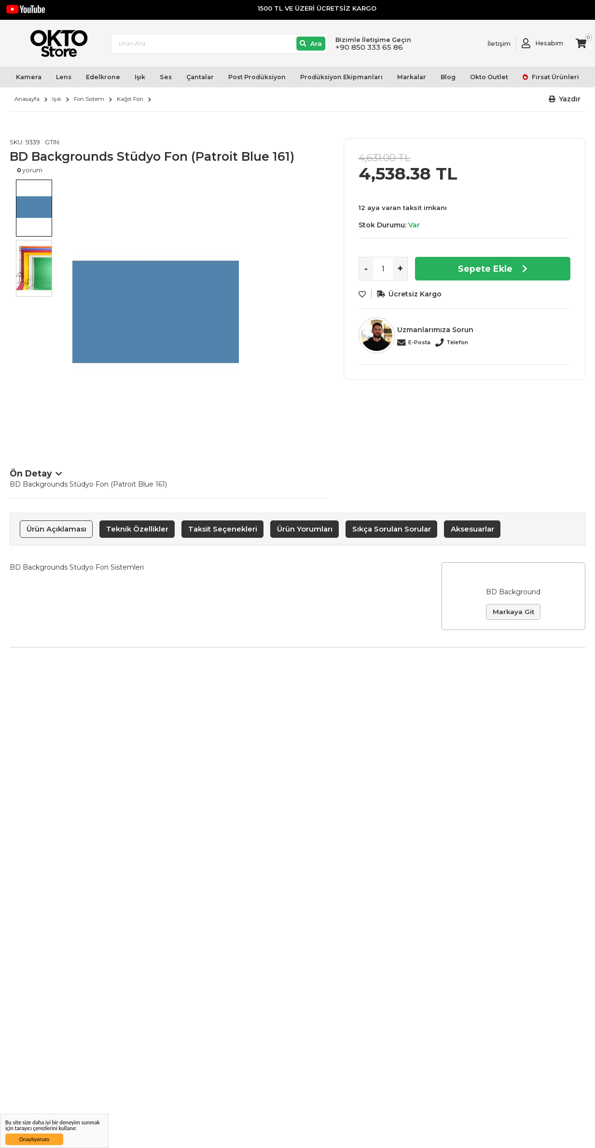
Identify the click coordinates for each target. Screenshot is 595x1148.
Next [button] (316, 321)
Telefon (457, 342)
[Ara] (311, 44)
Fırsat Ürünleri (554, 77)
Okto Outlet (489, 77)
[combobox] (219, 44)
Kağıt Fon (130, 99)
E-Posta (419, 342)
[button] (565, 99)
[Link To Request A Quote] (491, 43)
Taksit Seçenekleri (222, 528)
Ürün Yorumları (304, 528)
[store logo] (54, 43)
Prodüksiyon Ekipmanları (341, 77)
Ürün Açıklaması (56, 528)
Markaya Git (513, 612)
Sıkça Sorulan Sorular (391, 528)
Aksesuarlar (472, 528)
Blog (448, 77)
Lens (63, 77)
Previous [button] (19, 321)
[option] (192, 312)
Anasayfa (27, 99)
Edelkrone (103, 77)
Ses (166, 77)
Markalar (411, 77)
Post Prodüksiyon (257, 77)
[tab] (56, 529)
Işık (140, 77)
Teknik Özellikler (137, 528)
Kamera (29, 77)
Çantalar (200, 77)
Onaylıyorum (34, 1139)
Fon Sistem (89, 99)
